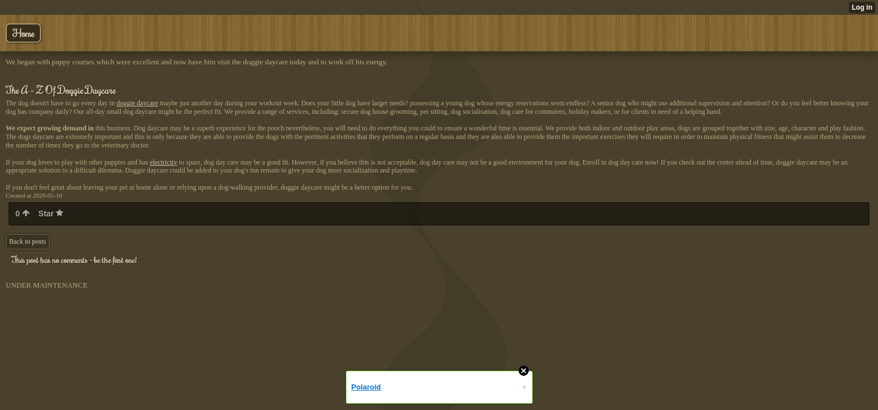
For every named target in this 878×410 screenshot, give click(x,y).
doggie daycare (137, 103)
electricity (163, 162)
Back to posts (27, 241)
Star (50, 213)
